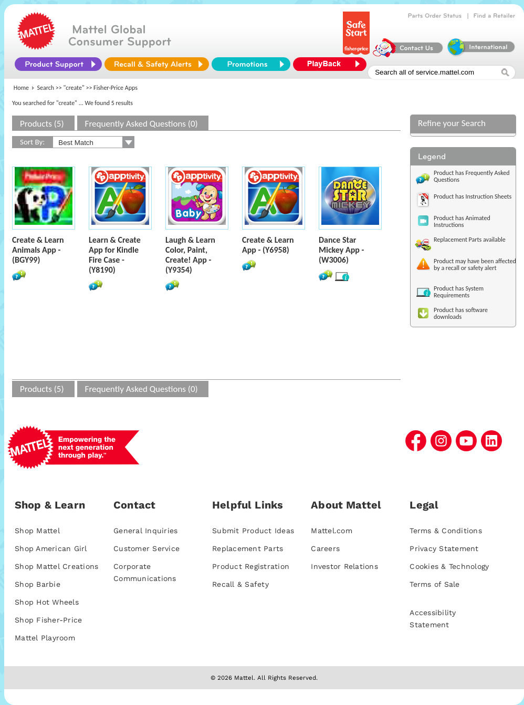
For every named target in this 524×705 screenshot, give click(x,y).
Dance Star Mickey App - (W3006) (341, 250)
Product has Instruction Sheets (472, 196)
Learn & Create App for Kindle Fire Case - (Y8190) (115, 255)
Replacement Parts (247, 548)
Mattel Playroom (45, 638)
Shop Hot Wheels (47, 602)
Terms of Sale (434, 584)
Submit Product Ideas (253, 530)
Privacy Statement (444, 548)
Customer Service (146, 548)
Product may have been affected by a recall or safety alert (475, 264)
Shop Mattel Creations (56, 566)
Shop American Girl (51, 548)
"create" (74, 87)
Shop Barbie (37, 584)
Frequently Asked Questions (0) (141, 123)
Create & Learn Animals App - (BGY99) (38, 250)
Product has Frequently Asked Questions (472, 176)
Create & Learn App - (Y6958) (268, 245)
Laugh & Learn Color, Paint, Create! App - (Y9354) (190, 255)
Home (21, 87)
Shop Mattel (37, 530)
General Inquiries (145, 530)
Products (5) (42, 123)
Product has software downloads (461, 313)
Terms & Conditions (446, 530)
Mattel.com (331, 530)
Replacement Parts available (470, 239)
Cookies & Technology (449, 566)
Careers (325, 548)
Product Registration (250, 566)
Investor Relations (344, 566)
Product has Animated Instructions (462, 221)
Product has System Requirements (459, 292)
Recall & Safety (240, 584)
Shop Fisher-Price (48, 620)
